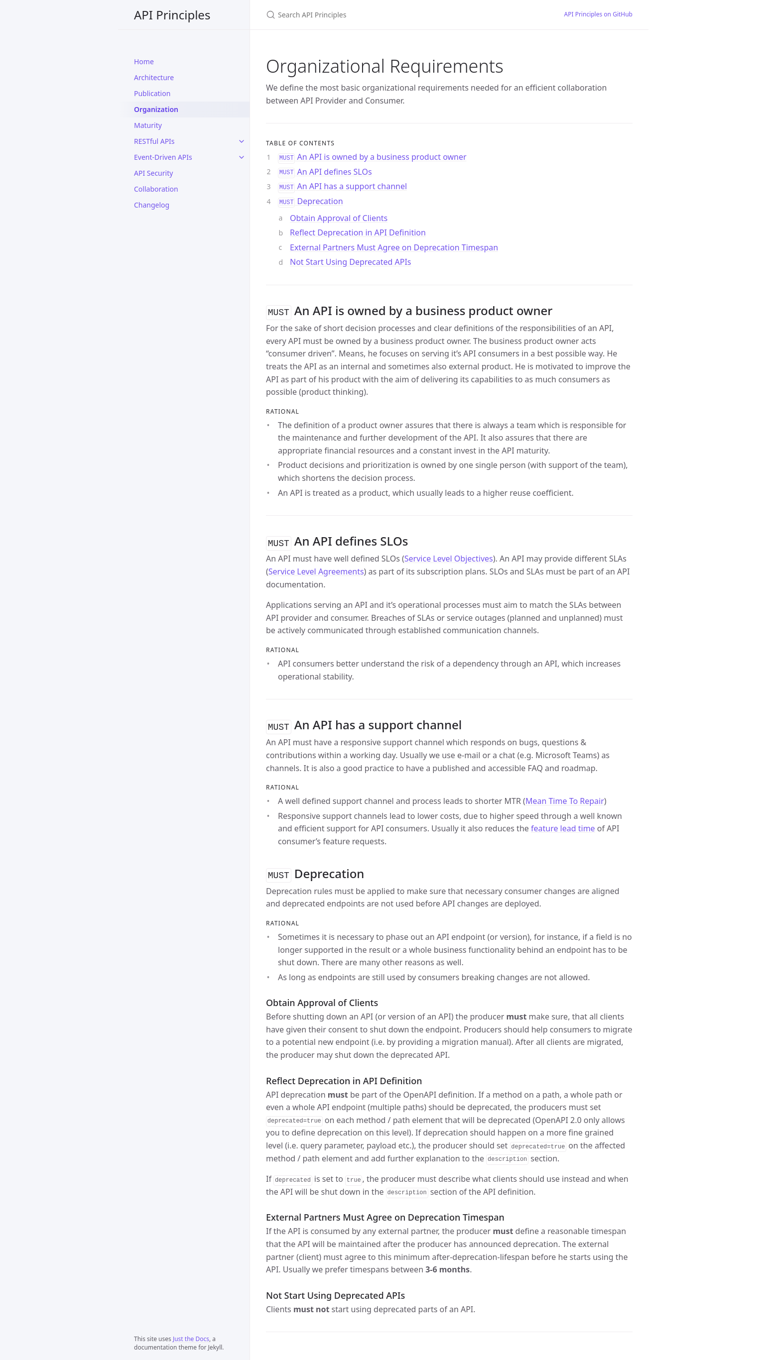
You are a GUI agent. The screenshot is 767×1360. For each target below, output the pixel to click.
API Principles (172, 14)
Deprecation (310, 201)
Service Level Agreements (316, 569)
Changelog (151, 205)
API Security (153, 173)
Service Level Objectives (448, 556)
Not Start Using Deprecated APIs (350, 261)
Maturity (148, 125)
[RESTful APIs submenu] (242, 141)
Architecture (154, 77)
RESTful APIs (154, 141)
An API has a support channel (342, 186)
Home (144, 61)
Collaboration (156, 189)
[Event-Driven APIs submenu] (242, 157)
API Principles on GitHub (598, 14)
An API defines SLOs (325, 171)
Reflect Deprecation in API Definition (358, 232)
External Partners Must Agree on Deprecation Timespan (394, 247)
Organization (156, 109)
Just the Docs (191, 1339)
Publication (152, 93)
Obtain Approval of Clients (338, 218)
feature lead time (563, 825)
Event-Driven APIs (163, 157)
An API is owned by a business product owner (372, 156)
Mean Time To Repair (564, 798)
